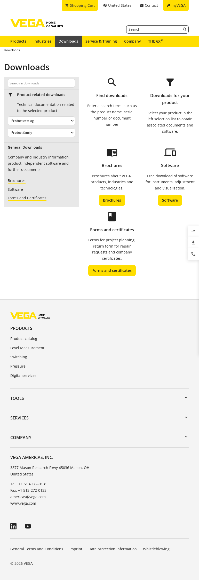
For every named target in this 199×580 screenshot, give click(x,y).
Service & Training (101, 41)
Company (132, 41)
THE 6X (155, 41)
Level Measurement (27, 347)
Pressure (18, 366)
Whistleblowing (156, 548)
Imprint (75, 548)
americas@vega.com (28, 496)
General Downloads (25, 147)
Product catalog (23, 338)
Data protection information (113, 548)
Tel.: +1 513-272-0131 (28, 483)
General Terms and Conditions (36, 548)
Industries (42, 41)
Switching (18, 356)
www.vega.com (23, 503)
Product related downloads (41, 94)
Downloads (68, 41)
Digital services (23, 375)
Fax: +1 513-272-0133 (28, 490)
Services (19, 418)
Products (18, 41)
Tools (17, 398)
